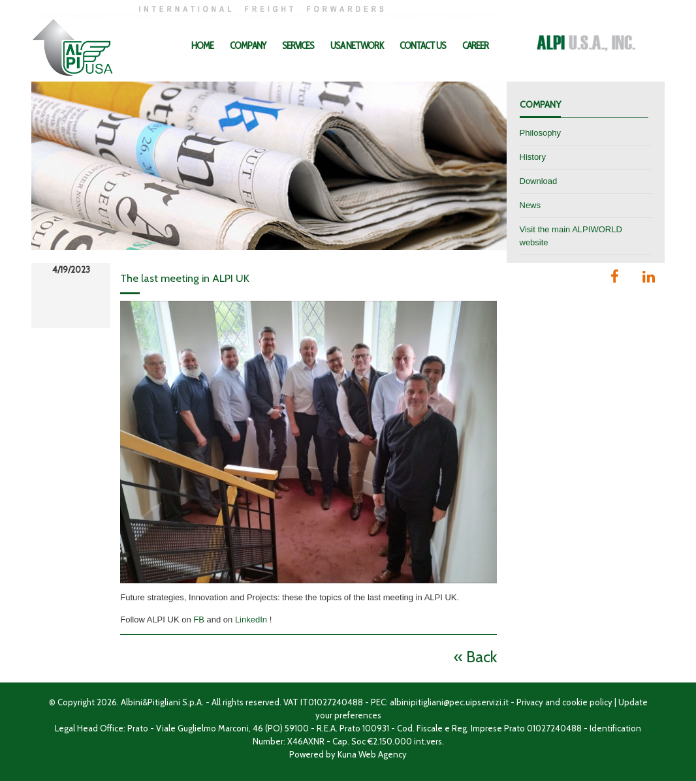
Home (202, 46)
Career (475, 46)
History (533, 157)
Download (539, 181)
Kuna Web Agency (372, 754)
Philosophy (541, 133)
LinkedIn (251, 619)
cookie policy (587, 702)
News (530, 205)
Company (248, 46)
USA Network (356, 46)
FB (198, 619)
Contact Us (423, 46)
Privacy (529, 702)
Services (298, 46)
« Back (475, 656)
